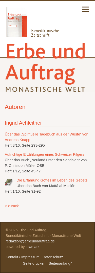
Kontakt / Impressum (23, 257)
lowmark (33, 247)
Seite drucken (34, 263)
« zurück (12, 206)
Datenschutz (53, 257)
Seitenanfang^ (60, 263)
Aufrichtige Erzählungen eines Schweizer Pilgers (44, 154)
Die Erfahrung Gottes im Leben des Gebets (51, 180)
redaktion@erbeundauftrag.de (30, 241)
